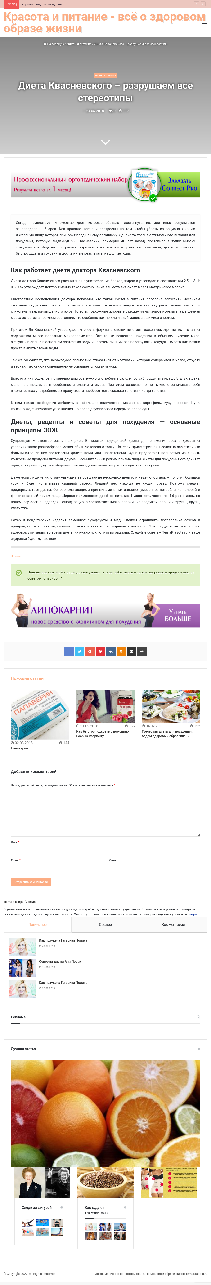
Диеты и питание (79, 44)
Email (16, 860)
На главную (54, 44)
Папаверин (19, 748)
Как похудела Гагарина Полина (64, 942)
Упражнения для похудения (42, 4)
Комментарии (173, 924)
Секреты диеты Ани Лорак (61, 963)
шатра (192, 914)
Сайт (112, 860)
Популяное (37, 924)
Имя (15, 842)
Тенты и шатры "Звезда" (20, 902)
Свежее (105, 924)
